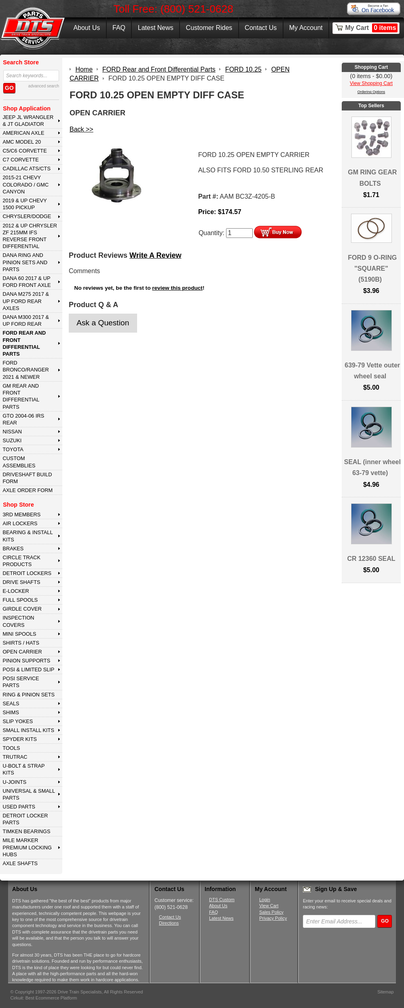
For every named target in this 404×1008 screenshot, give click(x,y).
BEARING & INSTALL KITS (27, 535)
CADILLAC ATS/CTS (26, 169)
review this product (177, 288)
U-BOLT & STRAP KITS (23, 769)
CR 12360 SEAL (371, 558)
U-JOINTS (14, 782)
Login (264, 899)
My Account (306, 27)
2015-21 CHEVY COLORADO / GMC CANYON (25, 184)
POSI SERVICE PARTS (20, 681)
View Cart (268, 905)
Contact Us (261, 27)
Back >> (81, 129)
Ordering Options (371, 92)
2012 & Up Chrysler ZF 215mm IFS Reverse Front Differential (29, 236)
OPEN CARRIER (22, 652)
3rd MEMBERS (21, 514)
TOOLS (11, 748)
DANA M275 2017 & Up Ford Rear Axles (25, 301)
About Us (86, 27)
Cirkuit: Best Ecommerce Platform (44, 997)
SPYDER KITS (19, 739)
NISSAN (12, 432)
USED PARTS (18, 807)
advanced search (43, 86)
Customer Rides (209, 27)
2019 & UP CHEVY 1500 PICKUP (24, 203)
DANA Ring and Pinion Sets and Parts (24, 262)
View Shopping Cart (371, 83)
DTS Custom (222, 899)
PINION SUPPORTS (26, 661)
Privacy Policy (273, 918)
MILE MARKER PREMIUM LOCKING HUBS (27, 847)
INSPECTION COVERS (18, 621)
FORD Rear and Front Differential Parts (24, 343)
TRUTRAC (14, 757)
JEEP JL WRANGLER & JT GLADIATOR (27, 120)
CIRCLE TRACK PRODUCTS (21, 560)
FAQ (118, 27)
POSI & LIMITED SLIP (28, 669)
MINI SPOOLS (19, 634)
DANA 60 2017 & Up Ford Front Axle (26, 281)
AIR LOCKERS (19, 523)
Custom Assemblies (18, 461)
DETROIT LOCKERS (26, 573)
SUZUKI (11, 440)
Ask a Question (102, 322)
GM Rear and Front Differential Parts (20, 396)
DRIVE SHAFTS (21, 582)
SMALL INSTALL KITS (28, 730)
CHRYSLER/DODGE (26, 216)
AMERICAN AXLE (23, 133)
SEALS (10, 703)
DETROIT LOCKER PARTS (25, 819)
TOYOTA (12, 449)
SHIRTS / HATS (20, 643)
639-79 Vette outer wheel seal (372, 371)
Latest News (155, 27)
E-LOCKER (15, 591)
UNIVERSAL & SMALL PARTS (28, 794)
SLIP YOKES (17, 721)
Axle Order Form (27, 490)
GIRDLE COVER (22, 609)
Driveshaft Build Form (27, 477)
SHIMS (10, 712)
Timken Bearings (26, 831)
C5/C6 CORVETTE (24, 151)
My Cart (371, 27)
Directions (169, 923)
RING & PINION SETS (28, 695)
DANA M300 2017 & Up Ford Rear (25, 320)
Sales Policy (271, 912)
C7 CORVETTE (20, 160)
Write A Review (155, 255)
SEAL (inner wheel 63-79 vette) (372, 467)
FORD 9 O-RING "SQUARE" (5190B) (372, 268)
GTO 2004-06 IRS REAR (23, 419)
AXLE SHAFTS (20, 863)
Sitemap (385, 991)
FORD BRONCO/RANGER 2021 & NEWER (25, 370)
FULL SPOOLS (20, 600)
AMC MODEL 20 (21, 142)
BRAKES (12, 548)
